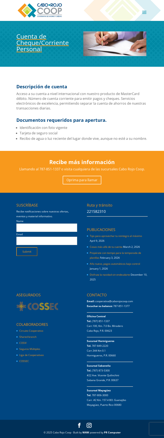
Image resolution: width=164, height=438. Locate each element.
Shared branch (27, 337)
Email (19, 234)
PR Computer (112, 432)
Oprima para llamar (82, 180)
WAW (85, 432)
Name (19, 221)
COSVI (22, 343)
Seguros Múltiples (30, 349)
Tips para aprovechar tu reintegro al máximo (116, 236)
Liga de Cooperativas (31, 355)
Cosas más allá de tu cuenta (106, 247)
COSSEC (24, 361)
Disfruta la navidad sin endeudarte (110, 274)
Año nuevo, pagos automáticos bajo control (115, 264)
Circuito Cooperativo (31, 331)
